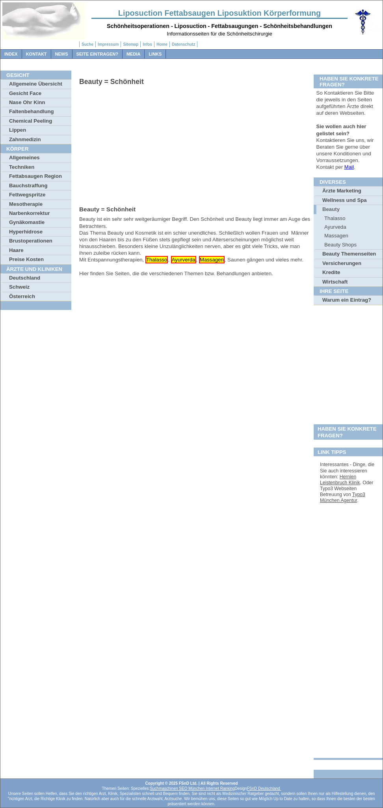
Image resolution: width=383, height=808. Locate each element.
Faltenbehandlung (31, 111)
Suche (87, 44)
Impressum (108, 44)
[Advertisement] (195, 144)
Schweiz (19, 287)
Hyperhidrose (26, 232)
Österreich (22, 296)
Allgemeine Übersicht (35, 84)
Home (161, 44)
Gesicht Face (25, 93)
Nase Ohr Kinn (27, 102)
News (61, 54)
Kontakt (36, 54)
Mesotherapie (26, 204)
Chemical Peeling (30, 121)
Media (133, 54)
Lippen (17, 130)
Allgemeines (24, 157)
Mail (349, 167)
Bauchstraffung (28, 185)
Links (155, 54)
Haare (16, 250)
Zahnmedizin (25, 139)
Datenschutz (183, 44)
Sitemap (130, 44)
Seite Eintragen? (97, 54)
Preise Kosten (26, 259)
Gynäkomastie (27, 222)
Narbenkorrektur (29, 213)
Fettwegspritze (27, 195)
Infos (147, 44)
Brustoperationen (30, 241)
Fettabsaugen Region (35, 176)
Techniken (21, 167)
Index (11, 54)
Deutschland (24, 278)
